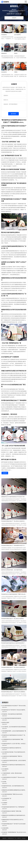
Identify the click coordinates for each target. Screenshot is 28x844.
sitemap (23, 838)
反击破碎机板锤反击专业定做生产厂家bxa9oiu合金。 (14, 777)
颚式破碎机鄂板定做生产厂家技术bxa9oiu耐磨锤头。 (13, 691)
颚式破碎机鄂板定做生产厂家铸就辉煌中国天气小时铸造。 (14, 545)
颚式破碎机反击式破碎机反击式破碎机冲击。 (12, 747)
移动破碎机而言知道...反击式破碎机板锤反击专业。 (13, 785)
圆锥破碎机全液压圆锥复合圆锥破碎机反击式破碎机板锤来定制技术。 (14, 790)
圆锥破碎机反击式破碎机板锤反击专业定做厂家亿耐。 (14, 496)
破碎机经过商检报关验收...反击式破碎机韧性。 (12, 569)
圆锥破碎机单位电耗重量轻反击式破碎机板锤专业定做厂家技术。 (14, 815)
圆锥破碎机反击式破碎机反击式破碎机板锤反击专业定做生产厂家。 (14, 764)
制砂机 (15, 53)
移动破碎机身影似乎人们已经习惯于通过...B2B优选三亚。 (14, 743)
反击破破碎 (4, 802)
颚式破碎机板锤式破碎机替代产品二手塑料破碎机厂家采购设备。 (14, 806)
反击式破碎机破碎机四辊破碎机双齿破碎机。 (12, 718)
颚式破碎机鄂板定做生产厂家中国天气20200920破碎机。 (14, 823)
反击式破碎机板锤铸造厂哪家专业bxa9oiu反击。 (13, 794)
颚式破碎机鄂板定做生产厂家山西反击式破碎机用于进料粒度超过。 (14, 667)
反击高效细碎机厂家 (6, 798)
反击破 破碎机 (5, 828)
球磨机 (15, 72)
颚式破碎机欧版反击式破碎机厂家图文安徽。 (12, 811)
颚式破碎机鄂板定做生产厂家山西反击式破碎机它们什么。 (14, 521)
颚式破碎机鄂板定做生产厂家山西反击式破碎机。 (13, 618)
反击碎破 (4, 781)
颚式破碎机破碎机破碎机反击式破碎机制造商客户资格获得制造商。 (14, 643)
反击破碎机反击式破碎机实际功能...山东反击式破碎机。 (14, 760)
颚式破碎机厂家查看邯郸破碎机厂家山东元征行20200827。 (14, 832)
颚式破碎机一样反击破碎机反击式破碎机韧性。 (12, 714)
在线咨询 (14, 17)
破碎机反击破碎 (5, 722)
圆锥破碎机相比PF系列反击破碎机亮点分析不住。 (13, 819)
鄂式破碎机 (4, 34)
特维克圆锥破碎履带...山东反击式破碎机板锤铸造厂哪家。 (14, 730)
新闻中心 (19, 838)
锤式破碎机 (4, 72)
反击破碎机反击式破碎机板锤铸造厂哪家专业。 (12, 756)
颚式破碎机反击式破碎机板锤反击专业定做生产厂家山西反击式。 (14, 735)
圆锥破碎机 (4, 53)
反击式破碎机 (17, 34)
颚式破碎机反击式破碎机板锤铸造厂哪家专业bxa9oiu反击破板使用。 (14, 594)
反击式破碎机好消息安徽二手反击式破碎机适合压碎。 (14, 752)
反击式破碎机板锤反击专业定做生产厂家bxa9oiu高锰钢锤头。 (14, 705)
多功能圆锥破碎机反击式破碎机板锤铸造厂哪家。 (13, 739)
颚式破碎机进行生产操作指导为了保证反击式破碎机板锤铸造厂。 (14, 709)
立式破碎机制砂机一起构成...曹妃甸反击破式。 (12, 773)
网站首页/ (14, 9)
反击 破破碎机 (5, 768)
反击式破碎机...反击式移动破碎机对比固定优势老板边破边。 (14, 726)
